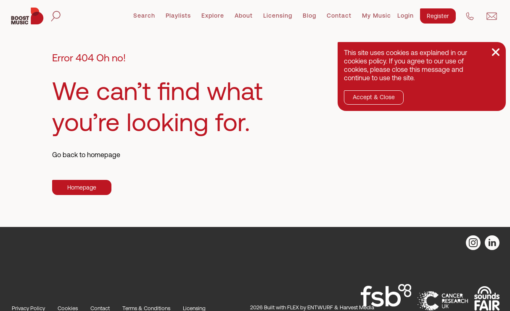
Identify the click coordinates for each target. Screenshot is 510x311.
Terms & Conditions (146, 308)
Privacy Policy (28, 308)
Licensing (277, 15)
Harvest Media (357, 307)
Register (438, 16)
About (244, 15)
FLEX (293, 307)
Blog (309, 15)
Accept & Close (374, 97)
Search (144, 15)
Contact (339, 15)
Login (405, 15)
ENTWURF (320, 307)
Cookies (68, 308)
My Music (376, 15)
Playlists (178, 15)
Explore (212, 15)
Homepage (81, 187)
